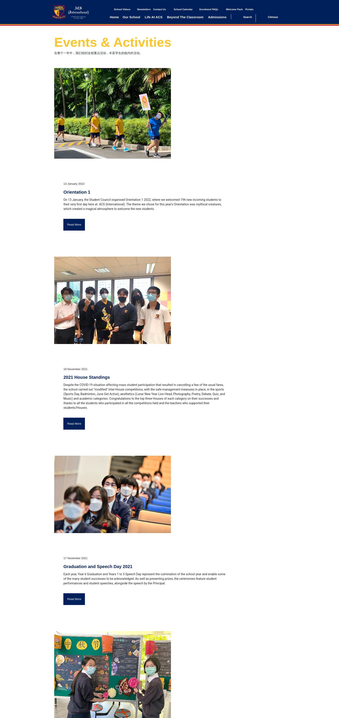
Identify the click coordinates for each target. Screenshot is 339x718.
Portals (249, 9)
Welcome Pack (234, 9)
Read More (74, 224)
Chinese (273, 17)
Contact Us (159, 9)
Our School (131, 17)
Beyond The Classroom (185, 17)
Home (114, 17)
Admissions (217, 17)
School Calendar (183, 9)
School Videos (122, 9)
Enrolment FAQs (208, 9)
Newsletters (144, 9)
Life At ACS (153, 17)
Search (247, 17)
